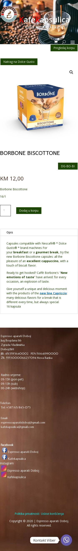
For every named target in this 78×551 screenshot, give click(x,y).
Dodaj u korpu (28, 210)
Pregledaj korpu (64, 48)
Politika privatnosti (27, 514)
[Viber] (66, 540)
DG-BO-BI (68, 166)
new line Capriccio (53, 293)
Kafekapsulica (13, 459)
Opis (9, 232)
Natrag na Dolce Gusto (19, 62)
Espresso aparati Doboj (19, 452)
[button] (71, 72)
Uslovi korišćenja (52, 514)
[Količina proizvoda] (5, 210)
